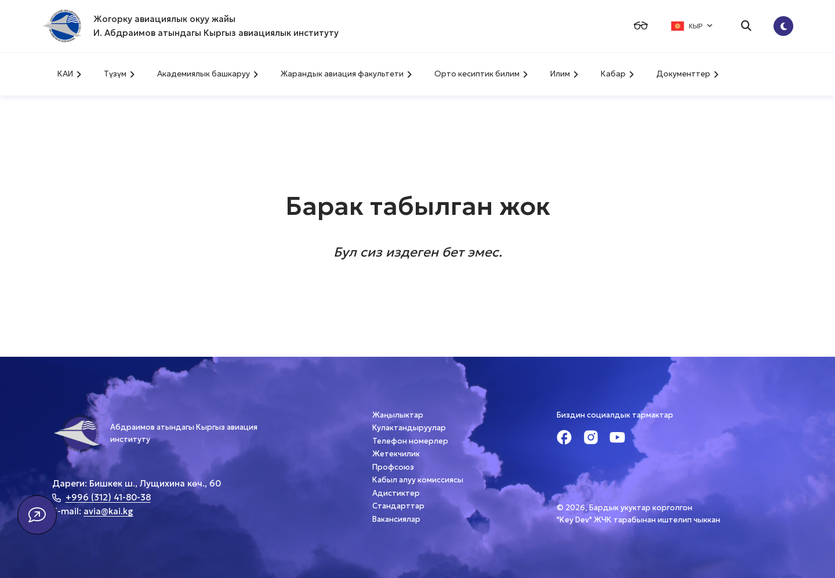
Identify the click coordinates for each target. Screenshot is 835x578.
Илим (564, 74)
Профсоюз (393, 467)
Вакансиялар (396, 519)
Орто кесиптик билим (481, 74)
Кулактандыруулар (409, 428)
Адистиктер (396, 493)
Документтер (687, 74)
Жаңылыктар (397, 415)
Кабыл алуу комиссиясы (417, 480)
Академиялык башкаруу (207, 74)
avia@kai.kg (108, 511)
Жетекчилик (396, 454)
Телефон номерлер (410, 441)
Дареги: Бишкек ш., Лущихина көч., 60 (136, 483)
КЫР (692, 26)
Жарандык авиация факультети (346, 74)
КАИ (69, 74)
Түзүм (119, 74)
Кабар (617, 74)
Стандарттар (398, 506)
